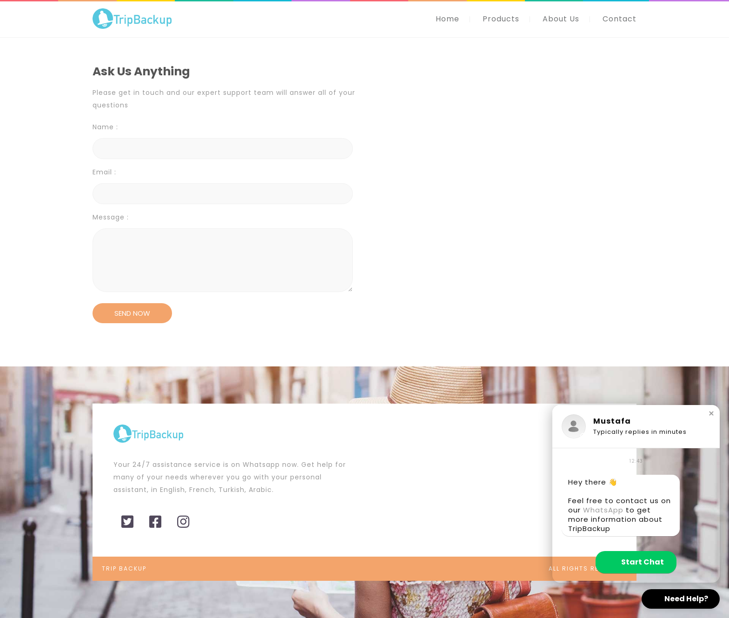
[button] (711, 413)
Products (501, 18)
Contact (619, 18)
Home (447, 18)
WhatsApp (603, 510)
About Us (561, 18)
